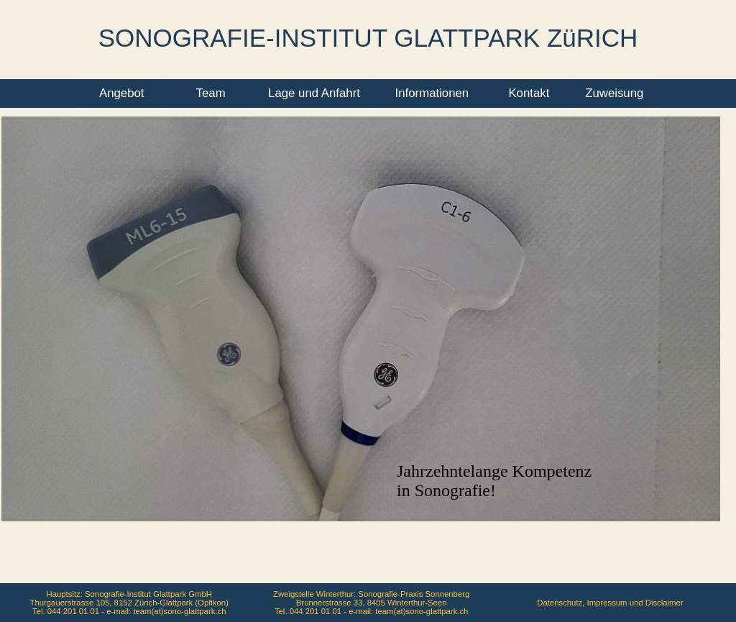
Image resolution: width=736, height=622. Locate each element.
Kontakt (528, 93)
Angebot (121, 93)
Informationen (432, 93)
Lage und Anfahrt (314, 93)
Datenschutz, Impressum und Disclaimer (610, 602)
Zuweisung (614, 93)
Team (211, 93)
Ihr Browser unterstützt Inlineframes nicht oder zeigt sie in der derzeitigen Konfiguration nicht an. (368, 368)
